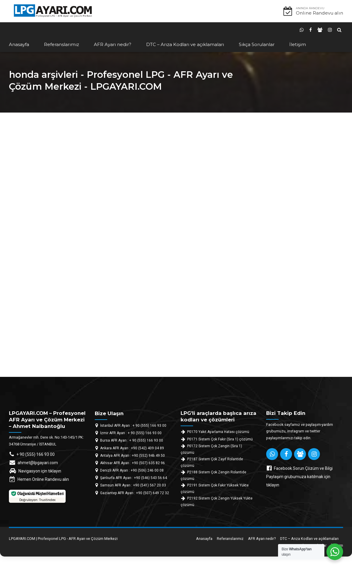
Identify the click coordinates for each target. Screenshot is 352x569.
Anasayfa (19, 44)
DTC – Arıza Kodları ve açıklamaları (185, 44)
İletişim (297, 44)
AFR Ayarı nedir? (112, 44)
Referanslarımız (61, 44)
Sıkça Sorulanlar (256, 44)
